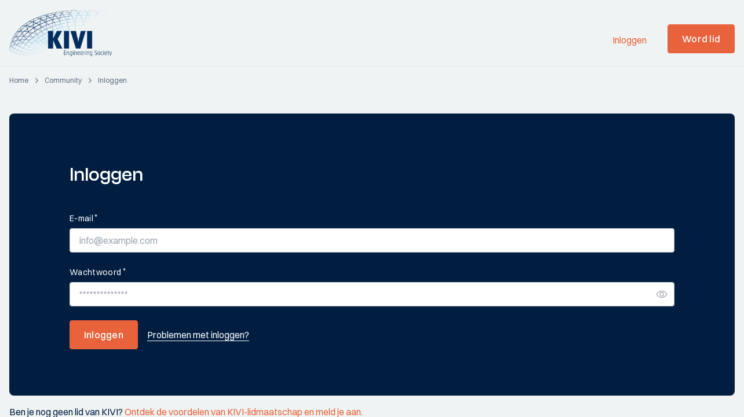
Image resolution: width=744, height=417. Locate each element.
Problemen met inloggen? (198, 335)
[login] (112, 80)
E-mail (83, 218)
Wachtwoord (98, 271)
